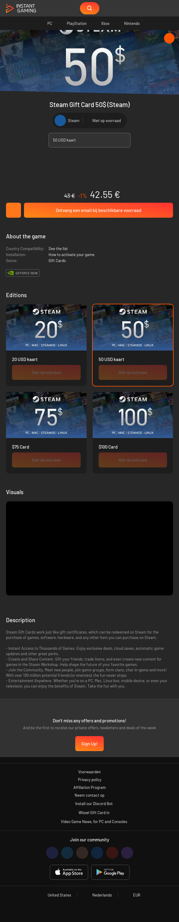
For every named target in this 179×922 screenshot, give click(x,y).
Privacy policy (89, 779)
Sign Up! (89, 743)
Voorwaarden (89, 771)
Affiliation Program (89, 787)
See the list (58, 248)
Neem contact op (89, 795)
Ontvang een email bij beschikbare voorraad (98, 210)
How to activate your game (71, 254)
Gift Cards (57, 260)
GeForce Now (27, 273)
